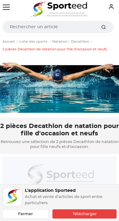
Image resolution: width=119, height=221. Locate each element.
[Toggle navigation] (6, 7)
